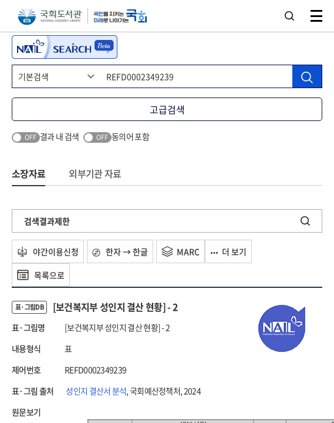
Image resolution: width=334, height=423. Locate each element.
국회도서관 (50, 16)
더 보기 (228, 251)
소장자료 (28, 173)
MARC (180, 251)
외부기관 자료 (95, 173)
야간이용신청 (48, 251)
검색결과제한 (47, 221)
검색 (289, 15)
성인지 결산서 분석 (96, 391)
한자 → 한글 (120, 251)
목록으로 (41, 275)
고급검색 (167, 109)
